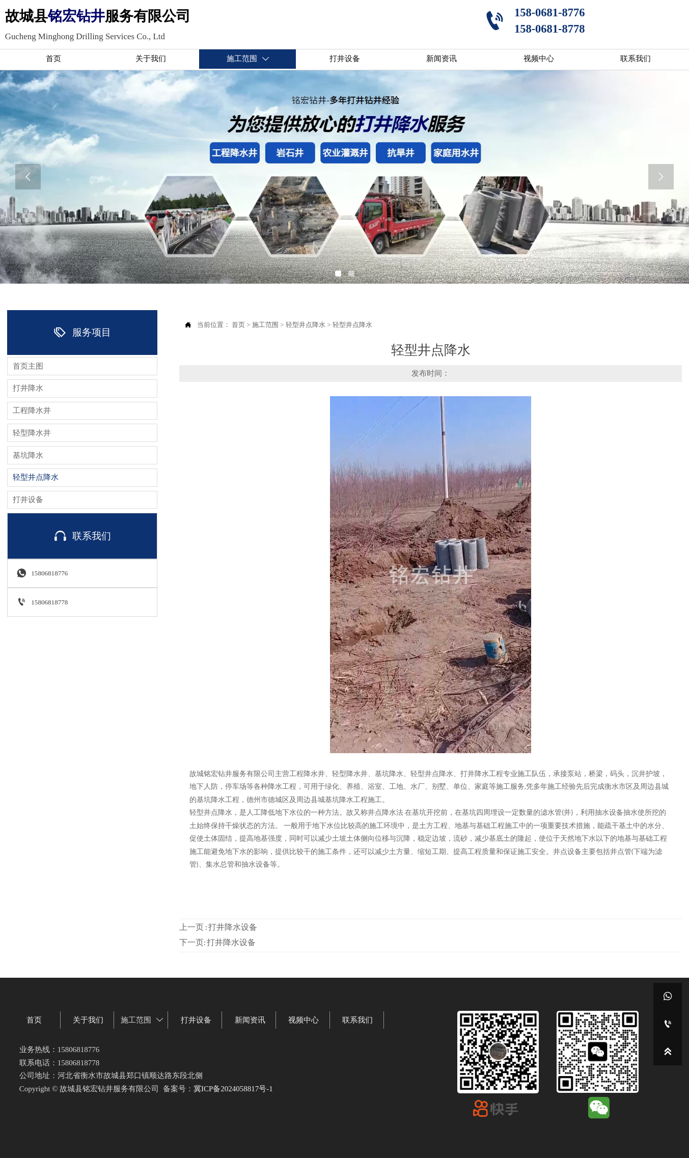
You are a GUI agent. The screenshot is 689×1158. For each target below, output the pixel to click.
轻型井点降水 (305, 324)
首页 (238, 324)
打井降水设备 (232, 928)
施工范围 (265, 324)
